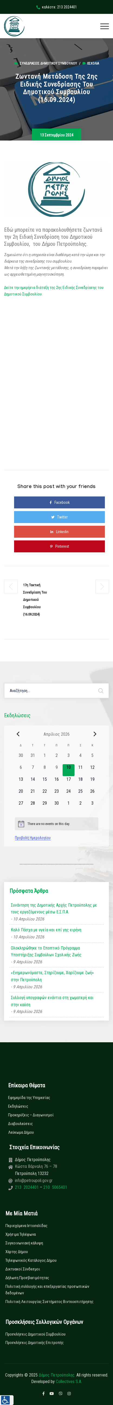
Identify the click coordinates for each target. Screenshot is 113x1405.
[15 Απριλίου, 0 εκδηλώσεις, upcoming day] (45, 782)
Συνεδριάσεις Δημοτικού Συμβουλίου (48, 63)
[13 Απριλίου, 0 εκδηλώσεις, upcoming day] (21, 782)
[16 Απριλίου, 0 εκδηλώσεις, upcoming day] (57, 782)
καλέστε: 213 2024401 (56, 7)
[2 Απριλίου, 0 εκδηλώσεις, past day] (57, 758)
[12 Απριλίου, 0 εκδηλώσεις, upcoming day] (92, 770)
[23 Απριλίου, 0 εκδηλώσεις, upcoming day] (57, 794)
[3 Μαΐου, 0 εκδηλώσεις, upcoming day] (92, 806)
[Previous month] (18, 734)
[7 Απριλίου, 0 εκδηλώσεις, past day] (33, 770)
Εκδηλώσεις (18, 1106)
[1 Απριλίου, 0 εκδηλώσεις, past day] (45, 758)
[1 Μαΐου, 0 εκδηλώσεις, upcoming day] (69, 806)
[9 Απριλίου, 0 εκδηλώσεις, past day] (57, 770)
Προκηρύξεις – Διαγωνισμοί (31, 1115)
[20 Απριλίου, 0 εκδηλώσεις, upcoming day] (21, 794)
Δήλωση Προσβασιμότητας (27, 1277)
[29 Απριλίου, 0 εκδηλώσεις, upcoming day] (45, 806)
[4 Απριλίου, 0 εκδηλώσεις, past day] (80, 758)
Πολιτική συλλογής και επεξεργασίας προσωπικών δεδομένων (47, 1289)
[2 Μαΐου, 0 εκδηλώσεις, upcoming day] (80, 806)
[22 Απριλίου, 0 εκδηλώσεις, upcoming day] (45, 794)
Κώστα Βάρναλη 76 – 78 (36, 1166)
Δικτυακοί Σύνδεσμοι (22, 1269)
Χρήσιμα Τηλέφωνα (20, 1234)
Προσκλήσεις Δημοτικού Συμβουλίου (35, 1334)
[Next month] (95, 734)
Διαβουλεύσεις (20, 1123)
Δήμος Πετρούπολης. (57, 1375)
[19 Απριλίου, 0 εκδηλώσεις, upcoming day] (92, 782)
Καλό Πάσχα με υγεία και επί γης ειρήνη (46, 929)
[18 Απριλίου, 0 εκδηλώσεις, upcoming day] (80, 782)
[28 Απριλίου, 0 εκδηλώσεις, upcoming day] (33, 806)
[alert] (56, 823)
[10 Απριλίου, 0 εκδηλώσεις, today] (69, 770)
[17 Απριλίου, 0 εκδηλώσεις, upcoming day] (69, 782)
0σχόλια (90, 63)
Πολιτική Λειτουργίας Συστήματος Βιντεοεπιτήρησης (49, 1301)
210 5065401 (54, 1187)
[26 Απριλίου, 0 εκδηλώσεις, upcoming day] (92, 794)
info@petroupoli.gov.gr (34, 1180)
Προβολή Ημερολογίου (33, 838)
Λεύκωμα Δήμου (21, 1132)
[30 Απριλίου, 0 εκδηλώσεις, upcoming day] (57, 806)
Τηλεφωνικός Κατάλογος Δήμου (31, 1260)
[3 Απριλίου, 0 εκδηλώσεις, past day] (69, 758)
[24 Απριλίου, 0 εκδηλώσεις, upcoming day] (69, 794)
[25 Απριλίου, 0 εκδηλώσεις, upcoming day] (80, 794)
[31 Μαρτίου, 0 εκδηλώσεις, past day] (33, 758)
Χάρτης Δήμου (16, 1251)
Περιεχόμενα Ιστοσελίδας (26, 1225)
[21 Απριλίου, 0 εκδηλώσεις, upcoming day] (33, 794)
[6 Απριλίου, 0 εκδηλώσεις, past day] (21, 770)
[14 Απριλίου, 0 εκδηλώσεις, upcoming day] (33, 782)
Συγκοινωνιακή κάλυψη (24, 1243)
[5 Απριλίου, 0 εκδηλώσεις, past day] (92, 758)
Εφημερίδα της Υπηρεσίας (29, 1097)
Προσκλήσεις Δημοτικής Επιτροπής (34, 1342)
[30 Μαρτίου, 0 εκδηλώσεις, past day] (21, 758)
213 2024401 (27, 1187)
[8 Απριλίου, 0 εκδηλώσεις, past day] (45, 770)
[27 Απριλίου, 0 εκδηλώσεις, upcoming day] (21, 806)
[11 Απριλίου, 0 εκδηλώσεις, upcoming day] (80, 770)
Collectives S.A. (69, 1381)
